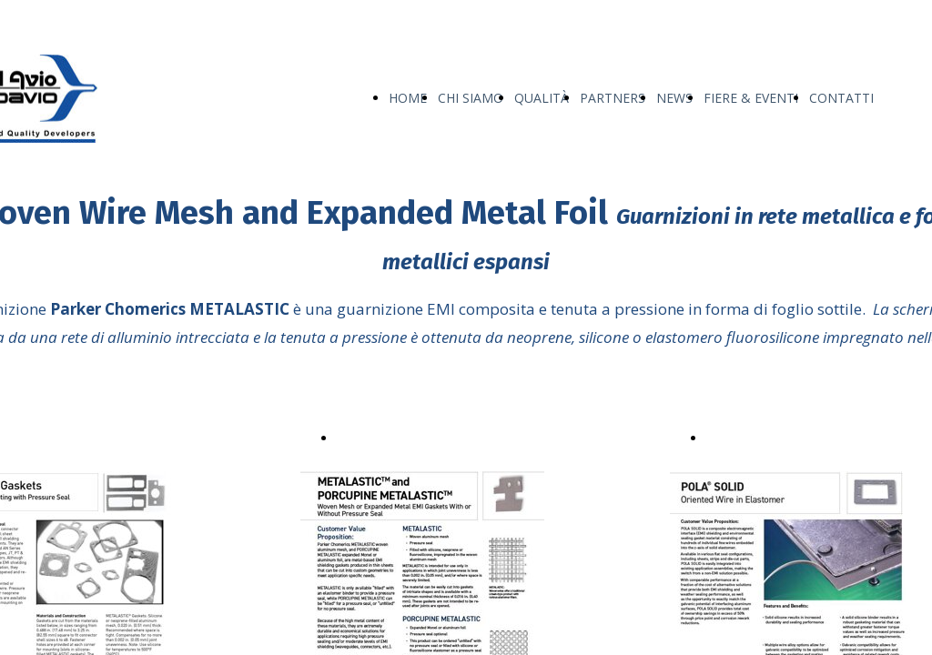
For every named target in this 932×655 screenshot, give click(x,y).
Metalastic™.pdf (386, 437)
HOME (408, 97)
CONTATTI (841, 97)
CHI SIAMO (470, 97)
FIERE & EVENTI (751, 97)
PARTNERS (612, 97)
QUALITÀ (541, 97)
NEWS (674, 97)
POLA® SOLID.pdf (763, 437)
